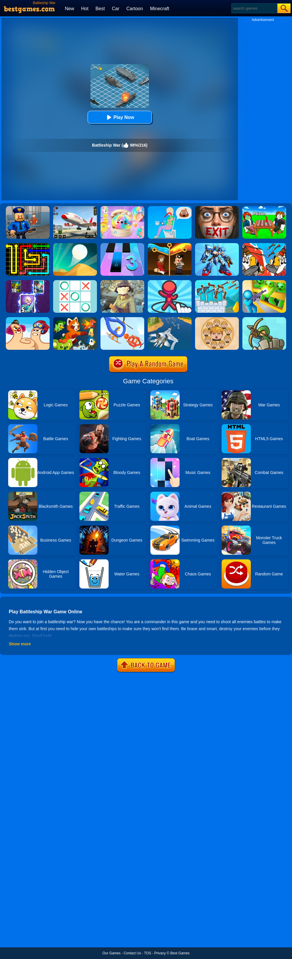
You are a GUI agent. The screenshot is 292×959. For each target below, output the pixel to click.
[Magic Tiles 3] (122, 245)
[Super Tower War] (264, 319)
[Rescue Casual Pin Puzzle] (170, 245)
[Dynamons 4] (75, 319)
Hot (84, 8)
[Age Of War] (264, 245)
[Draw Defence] (170, 282)
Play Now (119, 117)
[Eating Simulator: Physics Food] (170, 208)
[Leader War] (217, 319)
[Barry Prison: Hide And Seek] (28, 208)
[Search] (254, 8)
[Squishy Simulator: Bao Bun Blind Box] (122, 208)
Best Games (180, 953)
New (69, 8)
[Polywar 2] (122, 282)
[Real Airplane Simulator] (75, 208)
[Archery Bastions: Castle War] (217, 282)
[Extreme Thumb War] (28, 319)
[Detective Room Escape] (217, 208)
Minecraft (159, 8)
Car (115, 8)
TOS (147, 953)
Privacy (160, 953)
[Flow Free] (28, 245)
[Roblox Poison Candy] (264, 208)
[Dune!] (75, 245)
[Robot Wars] (122, 319)
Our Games (111, 953)
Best (100, 8)
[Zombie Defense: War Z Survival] (264, 282)
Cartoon (134, 8)
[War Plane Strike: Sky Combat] (170, 319)
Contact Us (132, 953)
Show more (20, 644)
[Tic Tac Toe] (75, 282)
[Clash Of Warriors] (28, 282)
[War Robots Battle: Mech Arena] (217, 245)
